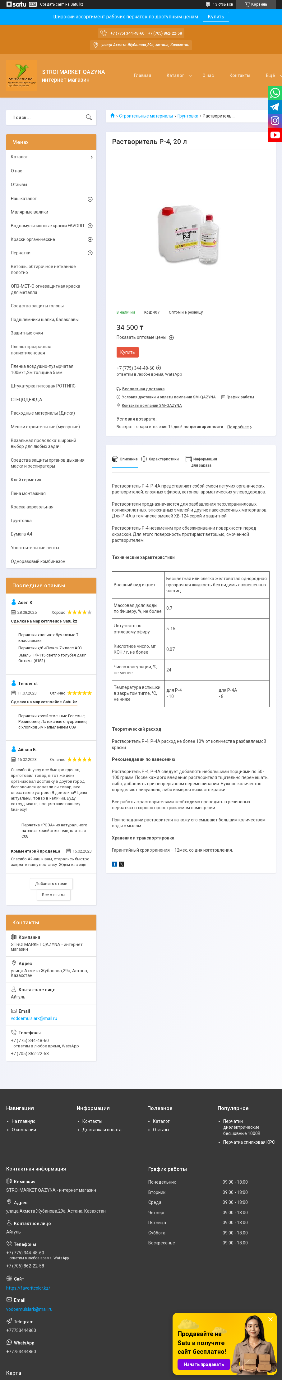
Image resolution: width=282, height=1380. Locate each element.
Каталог (175, 75)
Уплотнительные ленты (35, 547)
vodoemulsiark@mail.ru (34, 1018)
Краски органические (33, 239)
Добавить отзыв (51, 883)
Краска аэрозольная (32, 506)
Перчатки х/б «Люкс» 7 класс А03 (50, 648)
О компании (24, 1129)
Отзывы (19, 184)
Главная (142, 75)
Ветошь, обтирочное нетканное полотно (43, 269)
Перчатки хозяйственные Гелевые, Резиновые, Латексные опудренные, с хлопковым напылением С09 (52, 721)
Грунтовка (188, 115)
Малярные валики (29, 211)
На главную (23, 1121)
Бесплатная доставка (143, 389)
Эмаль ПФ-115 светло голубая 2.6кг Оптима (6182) (52, 658)
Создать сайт (52, 4)
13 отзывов (223, 4)
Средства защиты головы (37, 305)
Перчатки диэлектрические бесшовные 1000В (242, 1127)
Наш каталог (24, 198)
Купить (216, 17)
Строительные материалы (146, 115)
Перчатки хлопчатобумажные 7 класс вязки (48, 637)
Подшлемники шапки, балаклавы (45, 319)
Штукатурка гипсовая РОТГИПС (43, 385)
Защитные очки (27, 332)
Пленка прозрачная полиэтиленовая (31, 349)
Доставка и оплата (102, 1129)
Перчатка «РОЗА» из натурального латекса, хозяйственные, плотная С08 (54, 831)
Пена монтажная (28, 493)
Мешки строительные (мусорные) (45, 426)
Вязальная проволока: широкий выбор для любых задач (43, 443)
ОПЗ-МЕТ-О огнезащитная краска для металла (45, 289)
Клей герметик (26, 479)
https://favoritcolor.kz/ (28, 1288)
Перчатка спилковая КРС (249, 1142)
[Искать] (88, 117)
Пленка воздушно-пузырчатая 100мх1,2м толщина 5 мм (42, 369)
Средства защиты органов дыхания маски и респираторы (48, 463)
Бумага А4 (21, 533)
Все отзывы (53, 894)
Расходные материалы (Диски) (43, 413)
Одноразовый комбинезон (38, 561)
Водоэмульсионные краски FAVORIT (48, 225)
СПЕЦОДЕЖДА (26, 399)
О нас (208, 75)
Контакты (239, 75)
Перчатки (20, 252)
